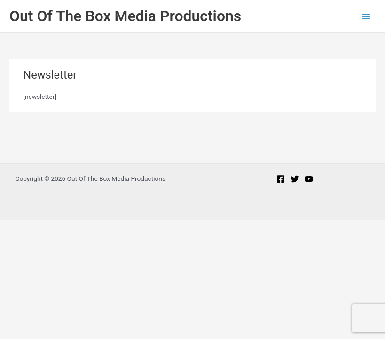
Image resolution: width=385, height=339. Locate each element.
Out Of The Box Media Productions (125, 16)
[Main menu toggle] (366, 16)
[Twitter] (295, 179)
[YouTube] (309, 179)
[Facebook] (280, 179)
